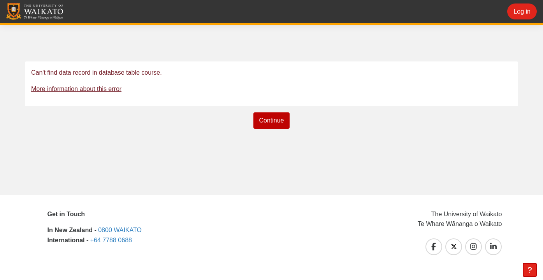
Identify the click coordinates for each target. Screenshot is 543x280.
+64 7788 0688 (111, 240)
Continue (271, 120)
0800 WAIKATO (120, 230)
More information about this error (76, 89)
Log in (522, 11)
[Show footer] (530, 270)
